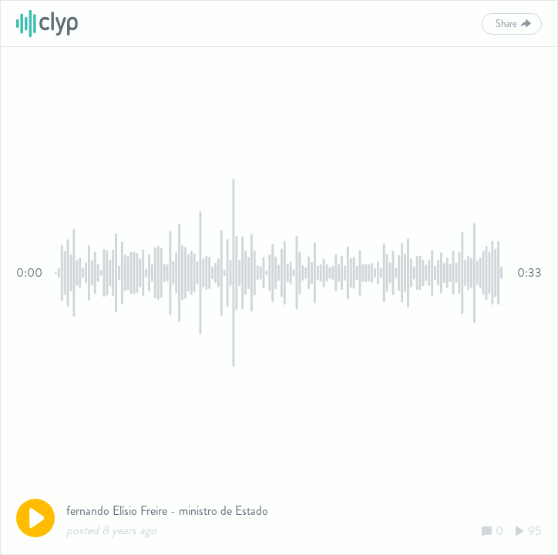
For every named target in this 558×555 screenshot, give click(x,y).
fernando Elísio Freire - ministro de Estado (167, 511)
